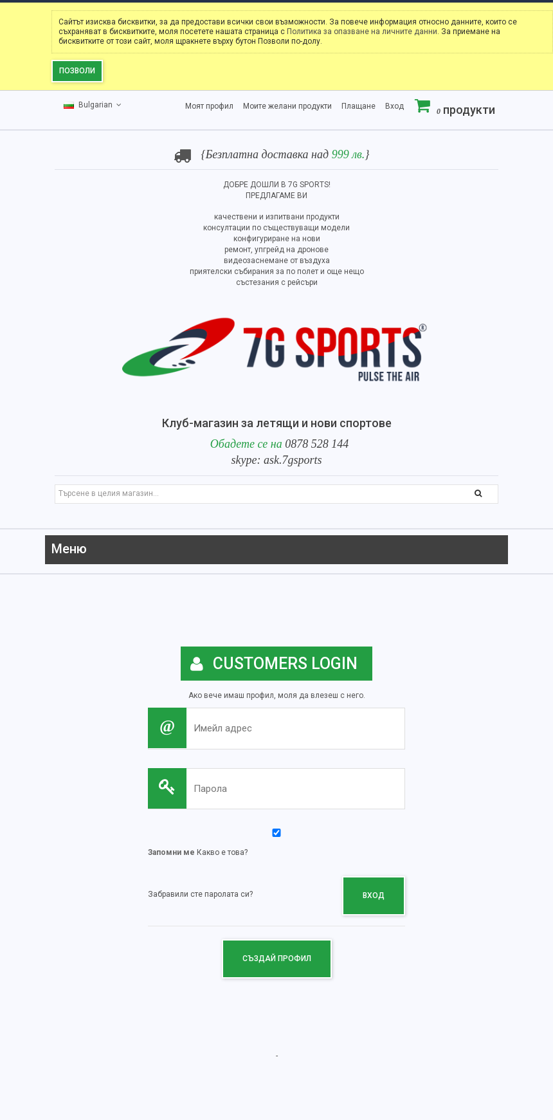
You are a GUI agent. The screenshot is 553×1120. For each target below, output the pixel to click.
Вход (394, 106)
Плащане (358, 106)
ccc (493, 551)
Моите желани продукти (287, 106)
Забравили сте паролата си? (200, 894)
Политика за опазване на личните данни (362, 31)
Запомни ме (171, 852)
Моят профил (209, 106)
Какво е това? (222, 852)
